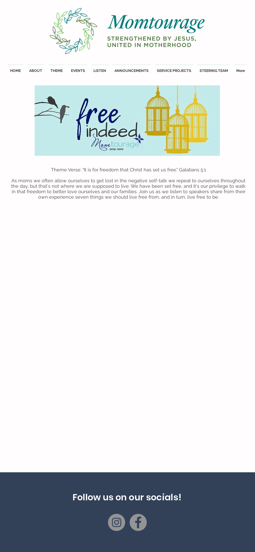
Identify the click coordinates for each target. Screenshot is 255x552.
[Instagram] (116, 522)
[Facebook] (138, 522)
